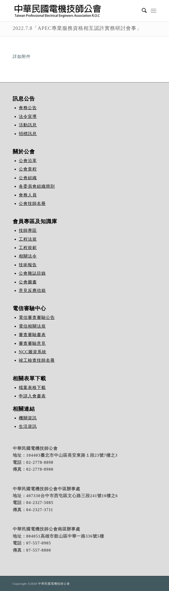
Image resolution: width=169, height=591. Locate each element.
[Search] (141, 10)
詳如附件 (22, 56)
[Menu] (153, 10)
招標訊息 (28, 133)
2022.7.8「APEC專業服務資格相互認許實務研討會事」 (77, 28)
